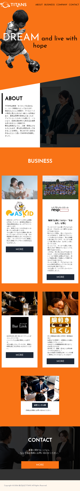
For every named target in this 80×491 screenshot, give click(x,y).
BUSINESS (49, 5)
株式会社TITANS (25, 485)
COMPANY (61, 5)
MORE (19, 249)
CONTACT (74, 5)
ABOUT (39, 5)
